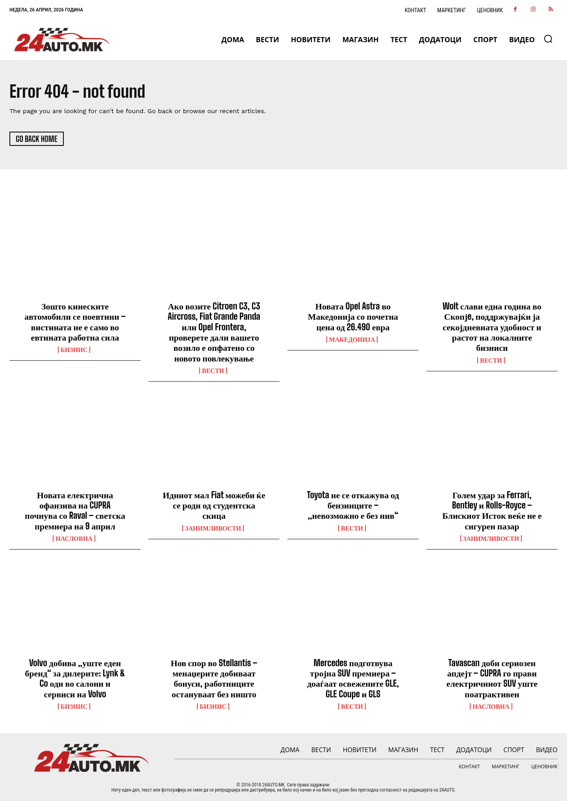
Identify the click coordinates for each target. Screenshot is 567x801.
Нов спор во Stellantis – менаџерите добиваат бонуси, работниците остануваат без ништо (213, 678)
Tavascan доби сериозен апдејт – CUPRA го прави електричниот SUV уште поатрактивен (492, 678)
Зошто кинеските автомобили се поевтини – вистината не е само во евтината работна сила (75, 322)
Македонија (352, 339)
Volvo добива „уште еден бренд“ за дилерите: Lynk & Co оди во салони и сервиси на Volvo (75, 678)
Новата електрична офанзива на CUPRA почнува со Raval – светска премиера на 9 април (75, 510)
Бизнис (74, 350)
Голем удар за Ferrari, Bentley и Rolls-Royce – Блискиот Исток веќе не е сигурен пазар (491, 510)
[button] (548, 38)
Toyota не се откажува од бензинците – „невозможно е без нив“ (353, 505)
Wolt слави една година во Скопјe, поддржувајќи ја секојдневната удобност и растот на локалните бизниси (492, 327)
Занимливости (213, 528)
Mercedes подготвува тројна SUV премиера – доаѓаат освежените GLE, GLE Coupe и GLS (353, 678)
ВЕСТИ (213, 371)
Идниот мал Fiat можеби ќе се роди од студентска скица (214, 505)
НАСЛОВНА (74, 539)
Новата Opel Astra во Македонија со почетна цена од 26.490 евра (353, 316)
